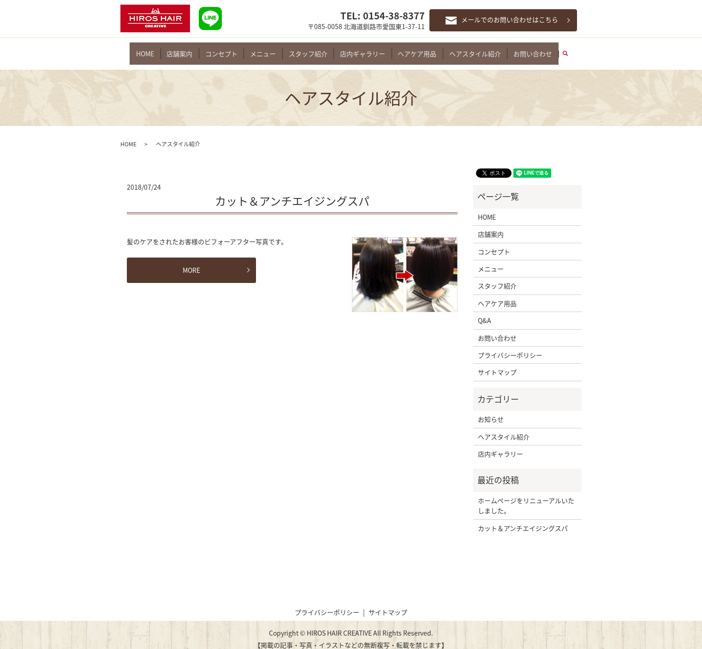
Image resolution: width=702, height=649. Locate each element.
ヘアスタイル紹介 (468, 49)
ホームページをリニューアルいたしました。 (526, 497)
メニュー (265, 49)
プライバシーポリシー (510, 346)
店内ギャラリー (360, 49)
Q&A (484, 312)
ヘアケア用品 (412, 49)
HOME (154, 49)
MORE (191, 261)
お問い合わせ (523, 49)
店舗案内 (186, 49)
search (559, 49)
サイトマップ (497, 364)
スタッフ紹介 (308, 49)
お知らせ (491, 411)
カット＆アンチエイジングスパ (292, 192)
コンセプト (226, 49)
